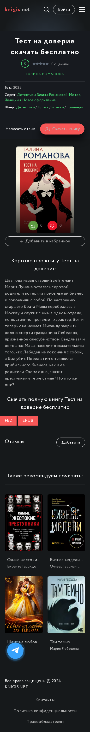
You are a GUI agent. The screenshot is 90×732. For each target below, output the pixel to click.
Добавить (70, 442)
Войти (64, 10)
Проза (43, 107)
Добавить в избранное (45, 241)
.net (17, 9)
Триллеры (75, 107)
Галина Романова (45, 74)
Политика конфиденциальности (45, 711)
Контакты (45, 700)
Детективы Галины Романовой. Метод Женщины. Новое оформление (43, 97)
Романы (57, 107)
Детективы (25, 107)
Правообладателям (45, 722)
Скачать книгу (62, 129)
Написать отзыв (20, 129)
